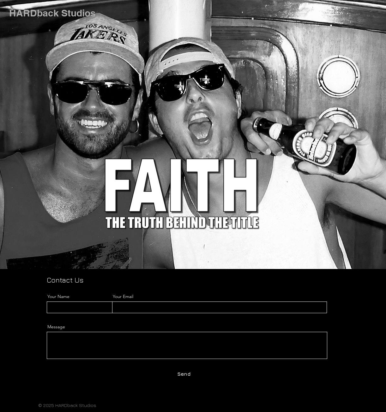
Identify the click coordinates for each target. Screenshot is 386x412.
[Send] (184, 373)
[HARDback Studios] (52, 13)
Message (56, 327)
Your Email (123, 296)
